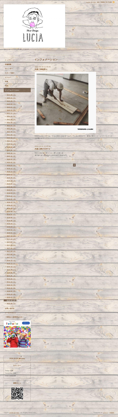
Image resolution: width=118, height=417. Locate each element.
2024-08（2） (11, 95)
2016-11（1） (11, 263)
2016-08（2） (11, 273)
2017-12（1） (11, 236)
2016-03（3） (11, 285)
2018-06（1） (11, 217)
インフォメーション (12, 90)
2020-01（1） (11, 165)
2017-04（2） (11, 251)
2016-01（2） (11, 291)
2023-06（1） (11, 101)
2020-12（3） (11, 144)
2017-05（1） (11, 248)
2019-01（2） (11, 199)
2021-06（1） (11, 128)
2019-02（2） (11, 196)
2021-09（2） (11, 119)
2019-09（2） (11, 177)
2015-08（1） (11, 303)
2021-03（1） (11, 135)
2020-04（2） (11, 159)
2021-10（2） (11, 116)
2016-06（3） (11, 276)
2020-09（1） (11, 150)
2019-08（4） (11, 181)
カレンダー (9, 69)
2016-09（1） (11, 269)
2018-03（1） (11, 227)
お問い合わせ (10, 308)
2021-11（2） (11, 113)
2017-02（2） (11, 254)
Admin (112, 412)
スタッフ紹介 (10, 73)
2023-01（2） (11, 107)
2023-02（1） (11, 104)
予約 (6, 86)
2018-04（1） (11, 223)
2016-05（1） (11, 279)
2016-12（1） (11, 260)
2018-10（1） (11, 205)
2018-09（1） (11, 208)
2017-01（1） (11, 257)
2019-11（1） (11, 171)
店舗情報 (8, 64)
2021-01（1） (11, 141)
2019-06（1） (11, 187)
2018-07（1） (11, 214)
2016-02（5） (11, 288)
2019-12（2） (11, 168)
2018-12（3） (11, 202)
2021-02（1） (11, 138)
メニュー (8, 77)
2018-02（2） (11, 230)
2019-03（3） (11, 193)
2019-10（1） (11, 174)
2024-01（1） (11, 98)
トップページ (10, 60)
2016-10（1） (11, 266)
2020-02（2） (11, 162)
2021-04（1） (11, 131)
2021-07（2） (11, 125)
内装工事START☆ (42, 149)
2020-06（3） (11, 156)
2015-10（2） (11, 300)
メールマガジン (10, 313)
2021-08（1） (11, 122)
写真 (6, 81)
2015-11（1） (11, 297)
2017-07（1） (11, 242)
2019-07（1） (11, 184)
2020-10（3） (11, 147)
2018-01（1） (11, 233)
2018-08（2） (11, 211)
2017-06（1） (11, 245)
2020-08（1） (11, 153)
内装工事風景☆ (41, 69)
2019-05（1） (11, 190)
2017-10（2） (11, 239)
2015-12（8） (11, 294)
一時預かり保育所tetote (13, 317)
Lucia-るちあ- (14, 412)
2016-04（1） (11, 282)
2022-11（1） (11, 110)
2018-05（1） (11, 220)
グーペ (105, 412)
